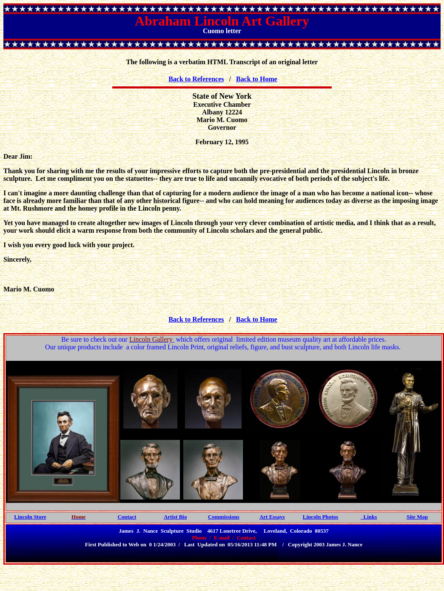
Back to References (196, 79)
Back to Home (256, 79)
